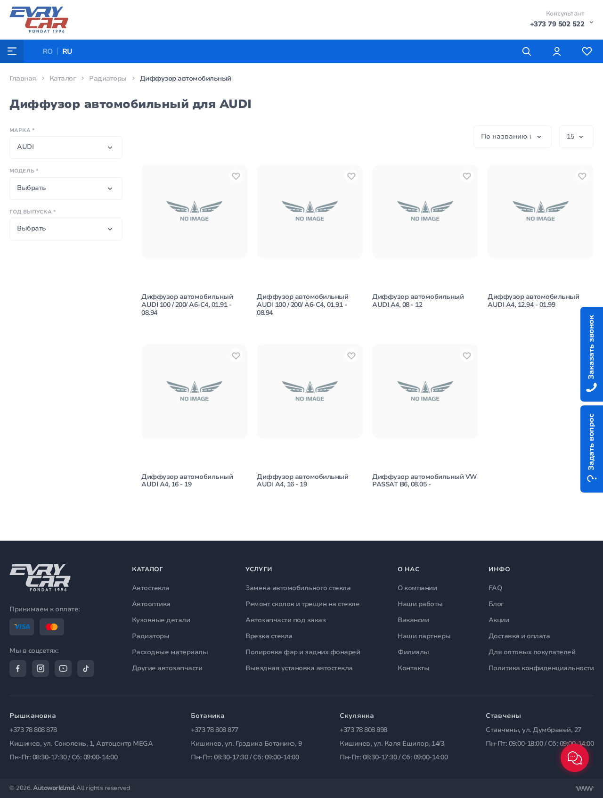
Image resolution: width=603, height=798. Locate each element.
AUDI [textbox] (25, 146)
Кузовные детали (161, 620)
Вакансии (413, 620)
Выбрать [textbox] (31, 187)
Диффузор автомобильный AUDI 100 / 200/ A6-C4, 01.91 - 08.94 (187, 305)
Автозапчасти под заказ (285, 620)
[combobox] (65, 147)
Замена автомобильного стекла (297, 588)
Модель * (23, 170)
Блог (496, 604)
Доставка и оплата (519, 636)
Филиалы (413, 652)
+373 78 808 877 (214, 729)
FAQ (495, 588)
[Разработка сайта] (585, 788)
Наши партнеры (424, 636)
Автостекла (151, 588)
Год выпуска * (32, 211)
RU (68, 51)
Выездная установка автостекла (299, 667)
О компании (417, 588)
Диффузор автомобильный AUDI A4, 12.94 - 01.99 (533, 301)
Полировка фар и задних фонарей (302, 652)
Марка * (21, 130)
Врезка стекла (269, 636)
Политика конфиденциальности (541, 667)
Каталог (62, 78)
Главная (22, 78)
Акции (499, 620)
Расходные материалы (170, 652)
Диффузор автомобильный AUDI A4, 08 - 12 (418, 301)
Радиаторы (108, 78)
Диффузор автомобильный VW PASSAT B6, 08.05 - (424, 481)
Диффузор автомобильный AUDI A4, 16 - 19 (187, 481)
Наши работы (420, 604)
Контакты (413, 667)
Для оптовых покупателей (532, 652)
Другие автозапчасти (167, 667)
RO (47, 51)
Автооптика (151, 604)
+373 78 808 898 (363, 729)
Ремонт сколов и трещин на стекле (302, 604)
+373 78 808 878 (33, 729)
